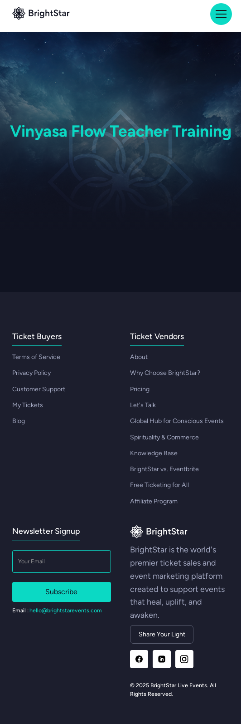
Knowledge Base (154, 453)
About (139, 357)
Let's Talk (143, 405)
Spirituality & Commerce (164, 437)
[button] (219, 14)
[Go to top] (41, 14)
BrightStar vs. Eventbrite (164, 469)
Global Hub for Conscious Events (177, 421)
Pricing (139, 389)
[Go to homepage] (159, 532)
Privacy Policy (31, 373)
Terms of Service (36, 357)
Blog (18, 421)
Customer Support (38, 389)
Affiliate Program (154, 501)
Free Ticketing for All (159, 485)
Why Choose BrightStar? (165, 373)
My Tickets (27, 405)
